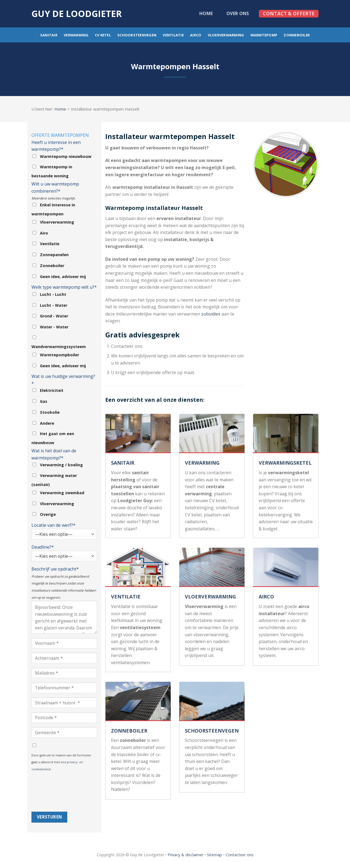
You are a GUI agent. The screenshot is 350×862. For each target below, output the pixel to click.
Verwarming (76, 35)
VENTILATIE (126, 596)
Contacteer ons (239, 854)
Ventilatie (173, 35)
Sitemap (214, 854)
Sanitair (48, 35)
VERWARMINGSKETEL (285, 462)
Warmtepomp (264, 35)
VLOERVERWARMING (210, 596)
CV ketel (103, 35)
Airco (195, 35)
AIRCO (266, 596)
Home (206, 13)
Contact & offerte (288, 13)
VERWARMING (202, 462)
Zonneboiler (297, 35)
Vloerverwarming (226, 35)
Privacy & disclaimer (185, 854)
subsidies (210, 314)
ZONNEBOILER (129, 730)
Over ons (237, 13)
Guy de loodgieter (76, 13)
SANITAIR (122, 462)
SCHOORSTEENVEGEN (212, 730)
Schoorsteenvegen (136, 35)
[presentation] (53, 792)
